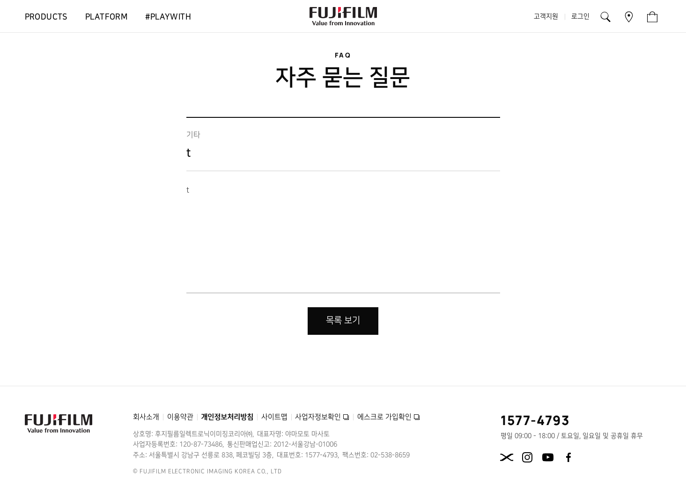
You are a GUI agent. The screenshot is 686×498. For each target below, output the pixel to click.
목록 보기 (343, 320)
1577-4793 (535, 420)
